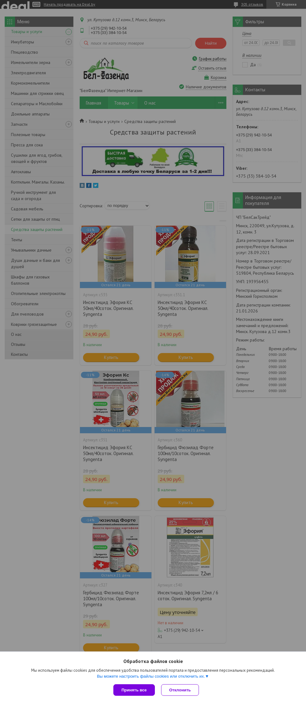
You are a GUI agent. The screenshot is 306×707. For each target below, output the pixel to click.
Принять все (134, 690)
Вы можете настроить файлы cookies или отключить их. (151, 676)
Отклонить (180, 690)
